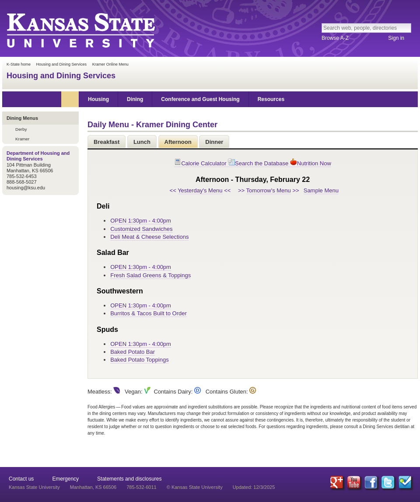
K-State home (19, 64)
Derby (21, 129)
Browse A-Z (335, 38)
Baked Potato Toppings (139, 359)
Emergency (65, 479)
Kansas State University (80, 29)
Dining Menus (22, 118)
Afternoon (178, 142)
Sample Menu (321, 190)
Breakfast (106, 142)
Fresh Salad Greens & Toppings (150, 275)
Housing (98, 99)
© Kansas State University (195, 487)
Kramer (22, 138)
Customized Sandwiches (141, 229)
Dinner (214, 142)
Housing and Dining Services (61, 64)
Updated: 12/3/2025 (254, 487)
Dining (135, 99)
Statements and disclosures (129, 479)
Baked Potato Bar (132, 352)
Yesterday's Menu (200, 190)
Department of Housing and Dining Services (38, 155)
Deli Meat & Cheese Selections (149, 237)
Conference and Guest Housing (200, 99)
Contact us (21, 479)
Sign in (396, 38)
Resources (271, 99)
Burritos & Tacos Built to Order (148, 313)
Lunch (141, 142)
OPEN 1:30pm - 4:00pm (140, 220)
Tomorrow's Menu (268, 190)
